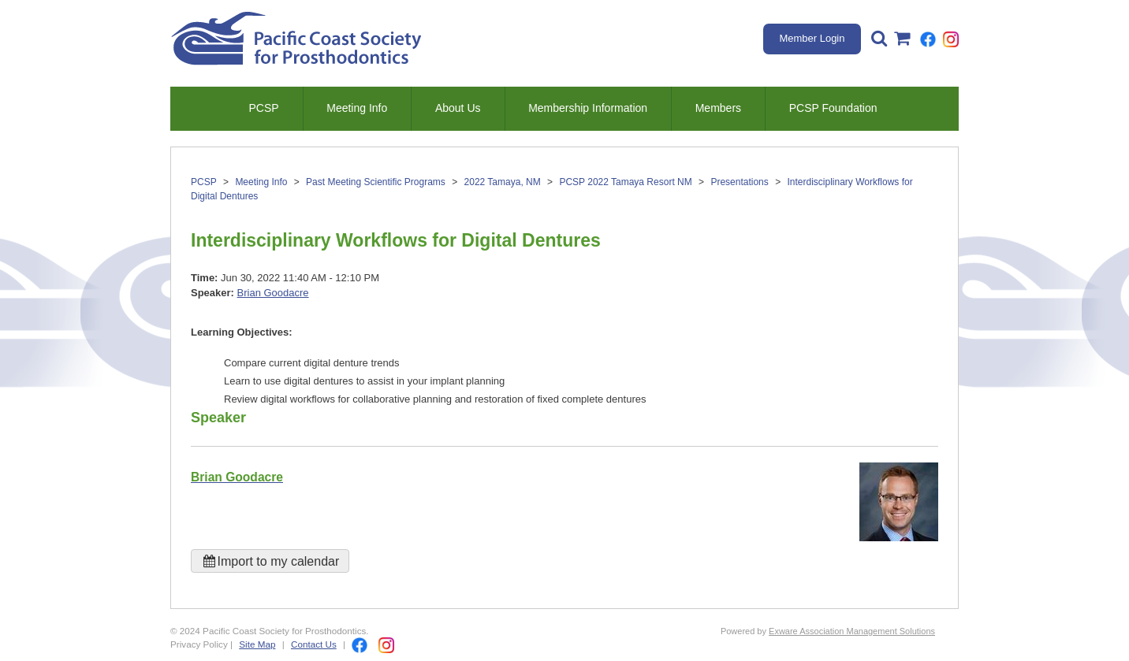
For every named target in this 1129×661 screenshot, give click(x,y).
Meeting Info (356, 108)
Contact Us (314, 644)
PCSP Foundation (833, 108)
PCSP (263, 108)
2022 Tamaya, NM (502, 182)
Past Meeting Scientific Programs (375, 182)
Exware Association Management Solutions (852, 631)
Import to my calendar (270, 561)
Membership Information (587, 108)
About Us (458, 108)
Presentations (739, 182)
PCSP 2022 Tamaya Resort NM (625, 182)
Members (718, 108)
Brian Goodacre (273, 293)
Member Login (811, 38)
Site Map (257, 644)
